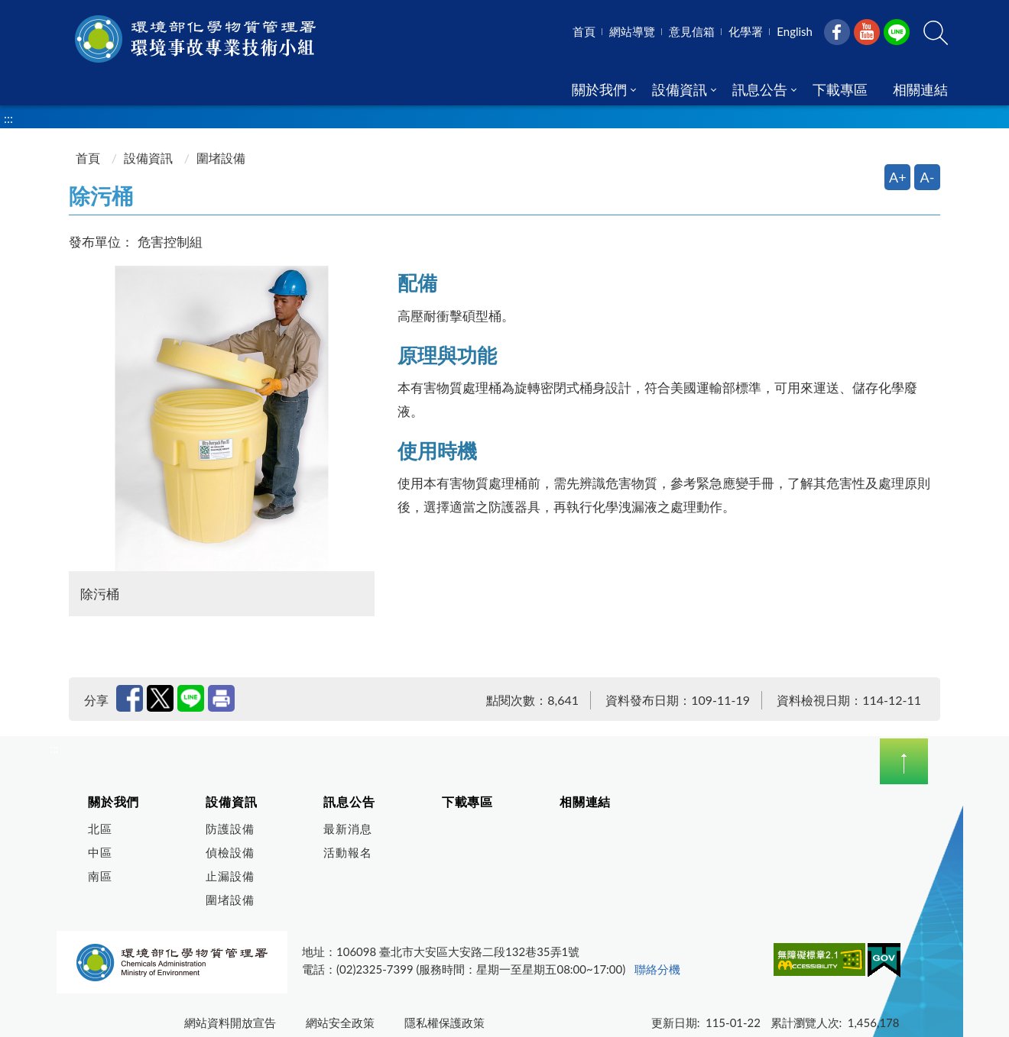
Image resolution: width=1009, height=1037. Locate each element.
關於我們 (113, 801)
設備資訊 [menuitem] (679, 89)
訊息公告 (349, 801)
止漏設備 (230, 876)
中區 (100, 852)
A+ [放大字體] (898, 177)
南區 (100, 876)
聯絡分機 (657, 969)
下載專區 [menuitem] (840, 89)
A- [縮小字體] (927, 177)
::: (58, 12)
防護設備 (230, 828)
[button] (935, 33)
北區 (100, 828)
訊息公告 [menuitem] (759, 89)
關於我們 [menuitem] (599, 89)
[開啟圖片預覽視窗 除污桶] (222, 418)
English (795, 31)
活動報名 (347, 852)
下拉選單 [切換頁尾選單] (904, 761)
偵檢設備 (230, 852)
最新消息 (347, 828)
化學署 (745, 31)
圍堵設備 (230, 899)
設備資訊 (148, 157)
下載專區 (467, 801)
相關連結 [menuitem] (920, 89)
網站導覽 (632, 31)
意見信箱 (692, 31)
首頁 (584, 31)
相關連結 (585, 801)
